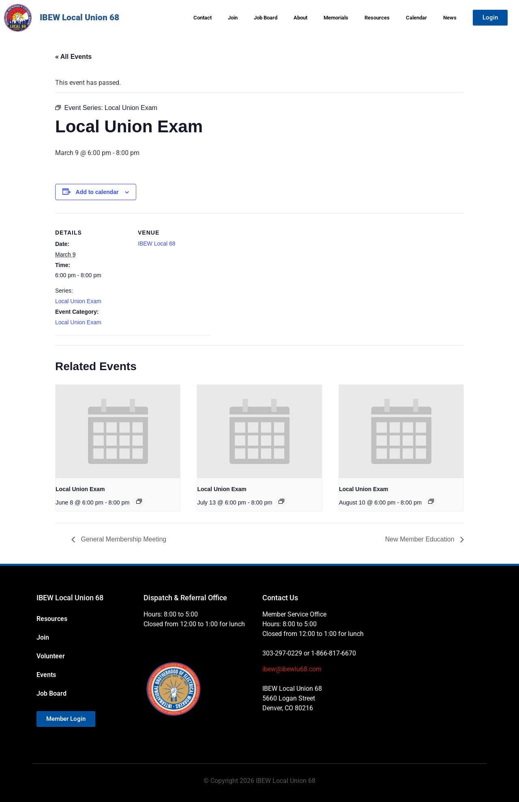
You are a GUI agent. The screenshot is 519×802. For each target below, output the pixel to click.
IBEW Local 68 (157, 243)
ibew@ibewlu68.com (292, 669)
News (450, 18)
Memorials (336, 18)
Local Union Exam (78, 301)
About (300, 18)
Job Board (265, 18)
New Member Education (420, 539)
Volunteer (50, 656)
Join (233, 18)
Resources (377, 18)
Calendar (416, 18)
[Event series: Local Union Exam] (139, 501)
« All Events (73, 56)
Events (46, 675)
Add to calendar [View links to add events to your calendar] (97, 192)
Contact (202, 18)
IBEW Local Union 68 (79, 17)
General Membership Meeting (122, 539)
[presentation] (118, 431)
